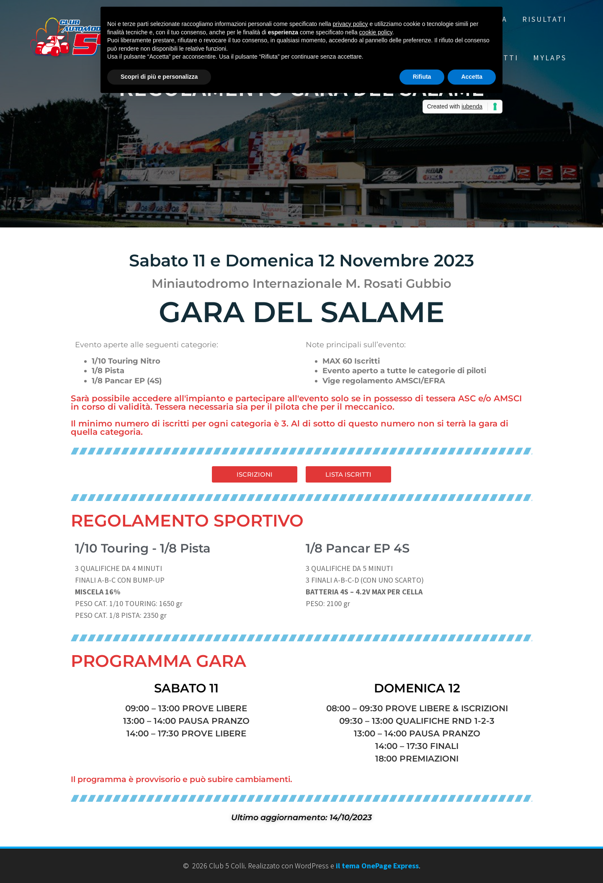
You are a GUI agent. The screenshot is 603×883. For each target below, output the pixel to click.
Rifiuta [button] (422, 76)
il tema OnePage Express (377, 865)
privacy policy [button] (350, 24)
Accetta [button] (471, 76)
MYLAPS (550, 57)
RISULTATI (544, 19)
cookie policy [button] (375, 32)
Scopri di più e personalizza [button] (159, 76)
